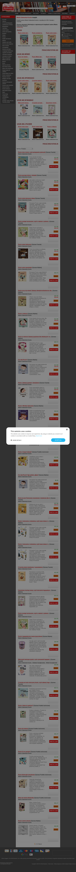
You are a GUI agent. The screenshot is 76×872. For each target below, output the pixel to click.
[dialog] (38, 436)
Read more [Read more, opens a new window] (39, 436)
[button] (16, 440)
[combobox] (67, 429)
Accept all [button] (58, 440)
